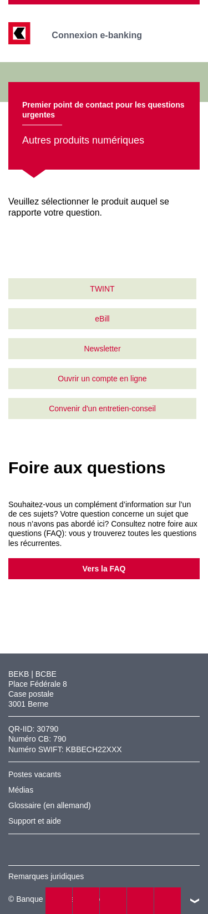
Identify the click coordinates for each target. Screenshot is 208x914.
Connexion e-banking (105, 35)
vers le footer (194, 900)
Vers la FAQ (104, 568)
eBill (102, 318)
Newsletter (102, 348)
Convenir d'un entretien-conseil (102, 408)
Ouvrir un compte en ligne (102, 378)
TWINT (102, 288)
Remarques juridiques (46, 876)
